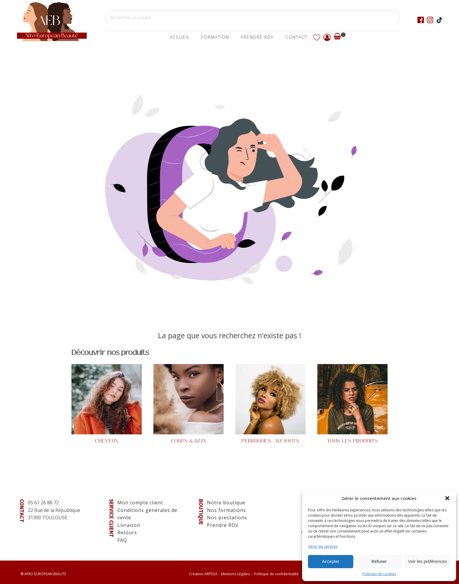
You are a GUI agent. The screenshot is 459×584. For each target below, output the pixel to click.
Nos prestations (227, 517)
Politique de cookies (379, 573)
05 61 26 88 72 (43, 502)
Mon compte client (140, 502)
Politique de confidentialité (276, 573)
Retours (127, 532)
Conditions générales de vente (147, 514)
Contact (296, 37)
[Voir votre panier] (337, 37)
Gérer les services (323, 546)
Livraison (128, 525)
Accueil (180, 37)
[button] (447, 498)
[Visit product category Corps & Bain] (188, 404)
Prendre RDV (223, 525)
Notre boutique (226, 502)
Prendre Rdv (257, 37)
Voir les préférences (427, 561)
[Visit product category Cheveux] (106, 404)
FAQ (122, 540)
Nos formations (226, 510)
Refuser (379, 561)
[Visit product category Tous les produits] (352, 404)
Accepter (330, 561)
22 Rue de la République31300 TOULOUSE (54, 514)
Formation (215, 37)
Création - (204, 574)
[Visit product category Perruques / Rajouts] (270, 404)
